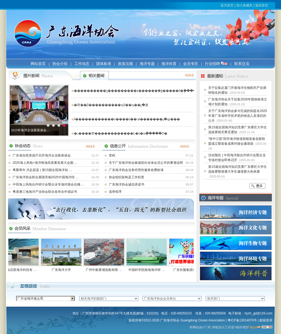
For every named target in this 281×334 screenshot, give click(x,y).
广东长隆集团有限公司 (191, 270)
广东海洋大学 (63, 270)
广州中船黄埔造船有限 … (106, 270)
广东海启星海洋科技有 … (20, 270)
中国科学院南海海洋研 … (148, 270)
